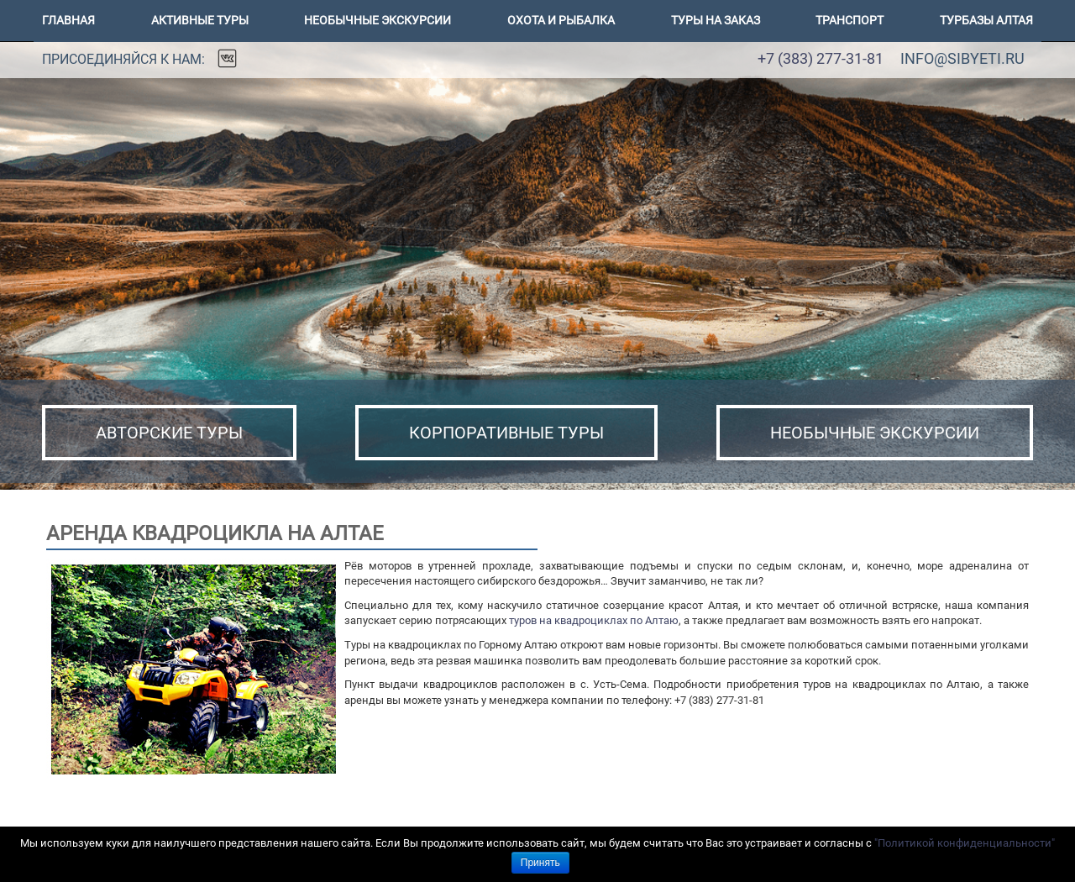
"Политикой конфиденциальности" (964, 843)
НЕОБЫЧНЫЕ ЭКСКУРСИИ (874, 433)
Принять (540, 863)
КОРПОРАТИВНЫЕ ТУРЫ (506, 433)
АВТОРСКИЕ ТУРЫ (169, 433)
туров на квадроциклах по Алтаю (594, 620)
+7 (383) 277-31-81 (821, 58)
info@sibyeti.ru (962, 58)
